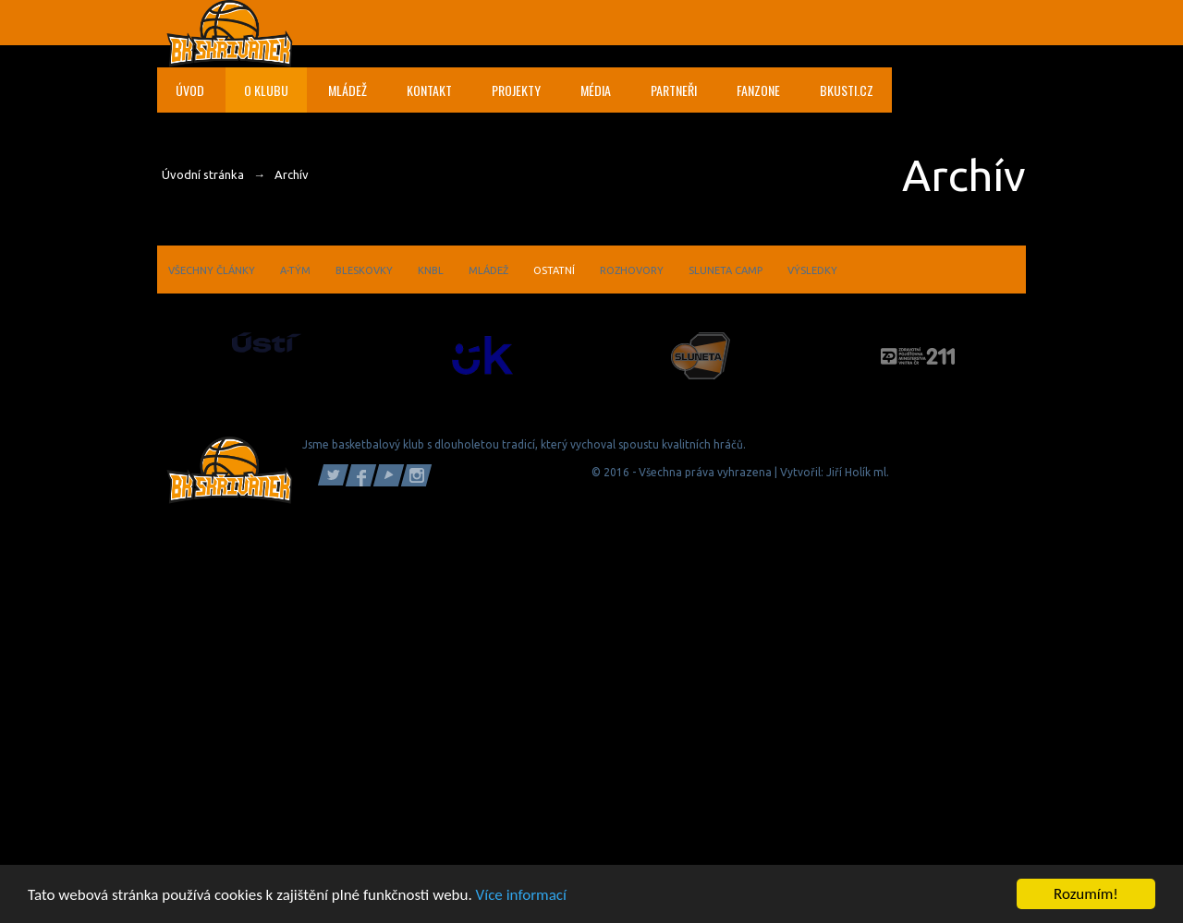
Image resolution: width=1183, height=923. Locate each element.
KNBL (431, 270)
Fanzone (758, 90)
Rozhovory (632, 270)
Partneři (674, 90)
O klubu (266, 90)
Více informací (521, 895)
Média (595, 90)
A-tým (295, 270)
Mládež (347, 90)
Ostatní (554, 270)
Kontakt (429, 90)
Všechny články (211, 270)
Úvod (190, 90)
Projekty (516, 90)
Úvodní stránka (203, 174)
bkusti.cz (846, 90)
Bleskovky (364, 270)
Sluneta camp (725, 270)
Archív (291, 174)
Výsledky (812, 270)
